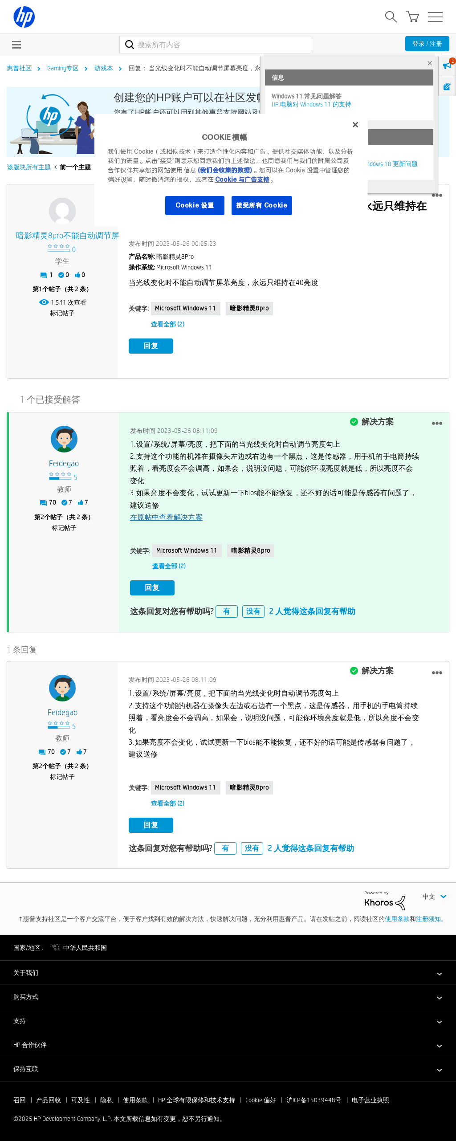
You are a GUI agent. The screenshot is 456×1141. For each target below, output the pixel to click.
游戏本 (103, 68)
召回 (19, 1100)
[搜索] (215, 44)
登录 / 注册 (427, 44)
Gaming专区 (63, 68)
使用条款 (397, 918)
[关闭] (355, 124)
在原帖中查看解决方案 (166, 517)
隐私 (106, 1100)
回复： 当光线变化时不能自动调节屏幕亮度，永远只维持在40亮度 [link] (220, 68)
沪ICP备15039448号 (314, 1100)
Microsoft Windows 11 (185, 308)
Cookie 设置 (194, 205)
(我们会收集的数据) (225, 170)
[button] (437, 195)
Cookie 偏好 (260, 1100)
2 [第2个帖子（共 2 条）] (42, 517)
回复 (151, 345)
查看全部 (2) (167, 324)
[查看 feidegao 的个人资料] (64, 463)
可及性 (80, 1100)
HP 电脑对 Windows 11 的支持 (311, 104)
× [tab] (429, 63)
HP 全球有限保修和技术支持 (196, 1100)
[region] (231, 170)
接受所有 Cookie (262, 205)
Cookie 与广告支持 (242, 179)
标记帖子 (62, 313)
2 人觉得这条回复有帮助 (312, 611)
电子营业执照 (370, 1100)
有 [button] (226, 611)
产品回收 (48, 1100)
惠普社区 (19, 68)
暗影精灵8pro (249, 308)
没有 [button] (253, 611)
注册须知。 (431, 918)
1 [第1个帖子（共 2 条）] (40, 289)
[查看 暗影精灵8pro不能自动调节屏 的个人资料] (62, 236)
